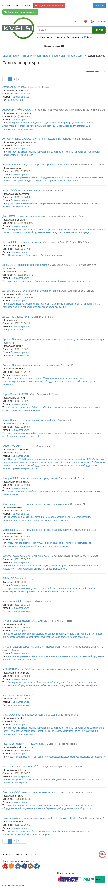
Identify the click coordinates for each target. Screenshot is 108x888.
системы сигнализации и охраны (51, 520)
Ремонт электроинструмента (30, 568)
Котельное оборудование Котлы (24, 378)
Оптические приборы (13, 685)
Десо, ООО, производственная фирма (24, 265)
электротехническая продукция (72, 637)
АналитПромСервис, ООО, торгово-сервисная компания (35, 164)
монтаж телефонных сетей (73, 588)
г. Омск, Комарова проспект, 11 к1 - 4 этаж (60, 766)
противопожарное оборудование (26, 637)
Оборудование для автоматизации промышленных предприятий (46, 180)
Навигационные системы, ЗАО (20, 766)
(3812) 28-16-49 (22, 750)
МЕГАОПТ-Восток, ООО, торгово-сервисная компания (34, 669)
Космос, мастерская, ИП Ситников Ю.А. (25, 555)
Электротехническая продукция (73, 232)
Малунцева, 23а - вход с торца (82, 669)
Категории (54, 46)
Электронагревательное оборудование (22, 381)
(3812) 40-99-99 (22, 627)
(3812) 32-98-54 (22, 510)
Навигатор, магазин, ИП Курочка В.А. (24, 743)
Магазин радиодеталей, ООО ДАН (22, 620)
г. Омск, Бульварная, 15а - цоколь (76, 291)
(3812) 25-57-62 (22, 249)
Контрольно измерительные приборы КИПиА (76, 304)
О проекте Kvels (10, 5)
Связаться (31, 854)
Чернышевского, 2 (81, 139)
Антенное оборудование (20, 281)
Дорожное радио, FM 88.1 (17, 316)
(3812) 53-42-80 (22, 93)
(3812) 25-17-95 (22, 145)
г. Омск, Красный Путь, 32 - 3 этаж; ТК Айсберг (65, 242)
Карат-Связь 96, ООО (15, 394)
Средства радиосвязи (51, 255)
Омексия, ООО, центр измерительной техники (29, 792)
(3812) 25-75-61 (22, 825)
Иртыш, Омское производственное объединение (31, 365)
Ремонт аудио (42, 565)
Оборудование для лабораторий (55, 177)
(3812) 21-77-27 (22, 171)
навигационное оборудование (17, 520)
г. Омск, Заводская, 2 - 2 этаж (44, 394)
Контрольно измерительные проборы (36, 126)
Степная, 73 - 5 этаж (38, 87)
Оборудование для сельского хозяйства (64, 381)
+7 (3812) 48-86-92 (23, 297)
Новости (44, 37)
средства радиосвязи (19, 433)
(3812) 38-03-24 (22, 604)
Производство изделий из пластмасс (21, 834)
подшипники (22, 206)
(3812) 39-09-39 (22, 698)
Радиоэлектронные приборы (57, 122)
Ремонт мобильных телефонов (82, 685)
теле (10, 355)
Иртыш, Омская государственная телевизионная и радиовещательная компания (50, 339)
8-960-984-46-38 (22, 799)
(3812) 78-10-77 (22, 773)
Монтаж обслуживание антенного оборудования (72, 465)
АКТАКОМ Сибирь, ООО (16, 109)
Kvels (18, 885)
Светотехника (30, 659)
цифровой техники (67, 565)
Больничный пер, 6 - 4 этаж (58, 621)
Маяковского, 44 (43, 601)
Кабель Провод (16, 304)
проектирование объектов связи (57, 591)
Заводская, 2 (64, 420)
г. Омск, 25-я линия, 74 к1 (83, 530)
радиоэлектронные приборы (68, 151)
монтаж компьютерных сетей (24, 436)
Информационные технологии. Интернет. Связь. (59, 55)
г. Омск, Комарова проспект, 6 (62, 744)
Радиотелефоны (31, 410)
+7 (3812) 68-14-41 (23, 274)
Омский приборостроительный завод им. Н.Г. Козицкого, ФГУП (39, 818)
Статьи (58, 37)
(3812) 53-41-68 (22, 485)
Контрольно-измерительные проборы (58, 656)
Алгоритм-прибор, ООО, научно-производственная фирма (36, 138)
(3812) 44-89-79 (22, 372)
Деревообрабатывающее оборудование (84, 757)
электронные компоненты (21, 634)
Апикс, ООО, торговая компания (21, 190)
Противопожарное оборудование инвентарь (33, 232)
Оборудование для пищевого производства (64, 378)
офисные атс (38, 433)
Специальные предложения (20, 12)
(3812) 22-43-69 (22, 676)
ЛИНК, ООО (9, 578)
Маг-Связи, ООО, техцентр (18, 601)
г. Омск (26, 5)
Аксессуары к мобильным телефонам (44, 685)
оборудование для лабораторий (74, 808)
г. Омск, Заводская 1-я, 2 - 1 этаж (87, 164)
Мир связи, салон (12, 695)
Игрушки (46, 834)
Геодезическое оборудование (75, 462)
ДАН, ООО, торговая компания (20, 216)
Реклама (6, 854)
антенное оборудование (77, 517)
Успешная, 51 (71, 715)
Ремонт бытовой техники (21, 565)
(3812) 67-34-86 (22, 197)
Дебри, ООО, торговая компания (21, 242)
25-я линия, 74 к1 (79, 504)
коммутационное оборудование (62, 433)
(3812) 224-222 (21, 401)
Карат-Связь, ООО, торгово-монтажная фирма (29, 420)
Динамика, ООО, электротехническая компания (30, 290)
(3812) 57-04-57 (22, 559)
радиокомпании (22, 355)
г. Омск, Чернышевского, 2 (90, 818)
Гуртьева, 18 (67, 365)
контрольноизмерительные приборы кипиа (30, 151)
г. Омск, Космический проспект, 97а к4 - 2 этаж (74, 556)
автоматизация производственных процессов (37, 731)
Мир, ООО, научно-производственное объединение (32, 714)
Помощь (18, 854)
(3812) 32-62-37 (22, 452)
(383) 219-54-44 (22, 116)
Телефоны (16, 410)
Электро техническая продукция (24, 122)
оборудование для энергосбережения (37, 808)
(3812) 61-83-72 (22, 721)
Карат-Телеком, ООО (14, 446)
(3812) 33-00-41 (22, 582)
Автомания (73, 37)
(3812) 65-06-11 (22, 349)
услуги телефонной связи (44, 588)
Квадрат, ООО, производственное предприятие (30, 478)
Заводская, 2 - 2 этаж (52, 190)
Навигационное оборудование (23, 255)
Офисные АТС (39, 407)
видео (54, 565)
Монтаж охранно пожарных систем (20, 468)
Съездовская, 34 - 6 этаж (71, 478)
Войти (99, 5)
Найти (99, 29)
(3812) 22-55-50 (22, 427)
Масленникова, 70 (26, 578)
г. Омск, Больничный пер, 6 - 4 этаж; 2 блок (61, 216)
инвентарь (49, 637)
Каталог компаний (22, 55)
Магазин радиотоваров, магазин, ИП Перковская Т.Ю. (34, 646)
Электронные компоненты (21, 229)
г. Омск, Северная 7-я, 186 (41, 446)
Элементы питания (12, 659)
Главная (6, 55)
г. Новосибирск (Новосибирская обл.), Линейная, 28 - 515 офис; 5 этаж (68, 109)
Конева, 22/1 (30, 695)
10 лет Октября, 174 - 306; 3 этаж (74, 792)
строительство (32, 591)
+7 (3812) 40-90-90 (23, 223)
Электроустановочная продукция (75, 831)
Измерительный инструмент (50, 682)
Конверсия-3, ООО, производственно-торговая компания (35, 504)
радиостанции (15, 100)
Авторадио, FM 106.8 (14, 87)
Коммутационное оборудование (74, 281)
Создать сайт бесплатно (49, 5)
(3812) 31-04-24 (22, 323)
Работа (88, 37)
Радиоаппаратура (20, 97)
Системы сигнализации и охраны (52, 546)
